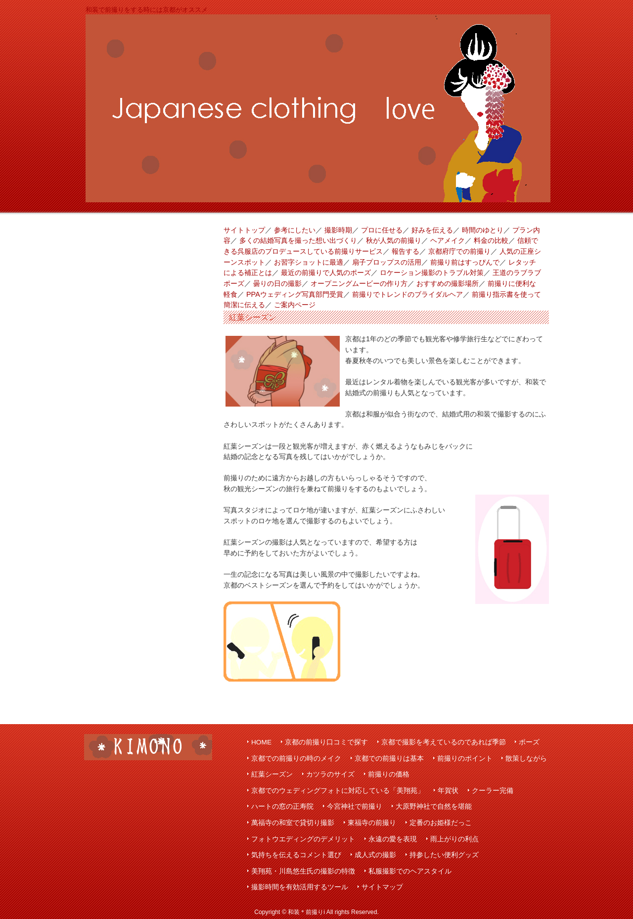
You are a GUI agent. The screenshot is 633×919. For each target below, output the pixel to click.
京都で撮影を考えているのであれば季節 (443, 742)
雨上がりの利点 (454, 839)
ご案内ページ (295, 305)
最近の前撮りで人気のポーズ (326, 272)
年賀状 (448, 790)
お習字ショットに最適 (308, 262)
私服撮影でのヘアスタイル (410, 871)
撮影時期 (338, 230)
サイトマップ (382, 887)
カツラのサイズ (330, 774)
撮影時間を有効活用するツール (299, 887)
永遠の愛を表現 (392, 839)
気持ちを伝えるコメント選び (296, 855)
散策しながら (526, 758)
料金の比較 (491, 240)
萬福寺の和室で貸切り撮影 (292, 823)
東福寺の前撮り (372, 823)
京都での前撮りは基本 (389, 758)
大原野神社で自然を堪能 (434, 806)
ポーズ (529, 742)
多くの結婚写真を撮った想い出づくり (298, 240)
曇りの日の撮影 (277, 283)
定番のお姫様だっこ (440, 823)
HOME (261, 742)
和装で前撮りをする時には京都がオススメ (147, 9)
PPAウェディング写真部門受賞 (294, 294)
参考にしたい (295, 230)
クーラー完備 (492, 790)
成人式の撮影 (375, 855)
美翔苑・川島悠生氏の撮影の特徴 (303, 871)
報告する (405, 251)
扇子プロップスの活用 (386, 262)
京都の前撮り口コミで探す (326, 742)
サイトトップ (244, 230)
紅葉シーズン (272, 774)
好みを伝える (432, 230)
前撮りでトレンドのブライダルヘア (407, 294)
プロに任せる (382, 230)
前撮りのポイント (465, 758)
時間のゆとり (482, 230)
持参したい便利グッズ (444, 855)
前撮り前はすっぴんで (464, 262)
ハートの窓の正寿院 (282, 806)
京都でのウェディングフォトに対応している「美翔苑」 (337, 790)
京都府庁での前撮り (459, 251)
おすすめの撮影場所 (447, 283)
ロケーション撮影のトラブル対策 (432, 272)
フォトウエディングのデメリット (303, 839)
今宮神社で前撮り (354, 806)
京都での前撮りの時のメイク (296, 758)
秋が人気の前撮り (393, 240)
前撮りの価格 (388, 774)
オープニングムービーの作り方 (359, 283)
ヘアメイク (447, 240)
